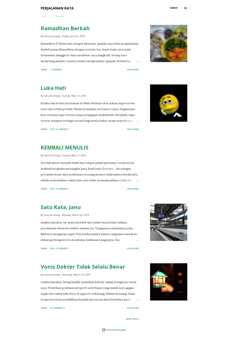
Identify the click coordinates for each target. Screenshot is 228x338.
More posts (132, 319)
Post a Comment (59, 129)
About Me (60, 16)
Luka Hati (53, 87)
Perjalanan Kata (57, 8)
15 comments (57, 308)
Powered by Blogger (114, 329)
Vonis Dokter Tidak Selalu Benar (83, 266)
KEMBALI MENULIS (64, 147)
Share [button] (44, 69)
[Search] (173, 8)
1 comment (56, 69)
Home (44, 16)
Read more (133, 69)
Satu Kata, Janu (61, 207)
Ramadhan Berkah (65, 28)
